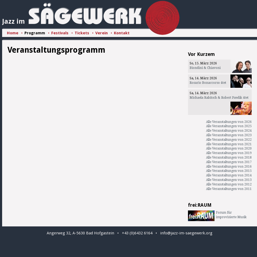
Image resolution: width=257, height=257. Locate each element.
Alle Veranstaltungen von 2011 (229, 189)
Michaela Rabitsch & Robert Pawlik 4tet (219, 98)
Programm (34, 33)
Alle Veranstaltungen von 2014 (229, 175)
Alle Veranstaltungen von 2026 (229, 122)
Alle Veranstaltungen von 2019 (229, 153)
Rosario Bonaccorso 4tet (208, 83)
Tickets (82, 33)
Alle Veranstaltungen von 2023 (229, 135)
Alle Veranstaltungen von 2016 (229, 166)
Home (12, 33)
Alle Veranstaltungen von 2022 (229, 140)
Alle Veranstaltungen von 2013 (229, 180)
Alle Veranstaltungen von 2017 (229, 162)
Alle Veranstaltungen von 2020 (229, 148)
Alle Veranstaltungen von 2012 (229, 184)
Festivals (59, 33)
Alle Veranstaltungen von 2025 (229, 126)
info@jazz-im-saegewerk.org (186, 233)
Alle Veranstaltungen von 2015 (229, 171)
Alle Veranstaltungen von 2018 (229, 157)
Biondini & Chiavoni (205, 68)
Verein (101, 33)
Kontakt (122, 33)
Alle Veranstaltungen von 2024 (229, 130)
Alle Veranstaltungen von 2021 (229, 144)
